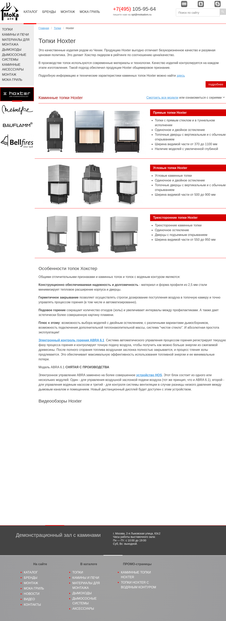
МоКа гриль (34, 588)
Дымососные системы (14, 57)
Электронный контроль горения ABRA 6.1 (71, 340)
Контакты (32, 604)
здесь (181, 75)
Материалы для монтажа (15, 42)
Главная (43, 28)
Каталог (31, 11)
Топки (57, 28)
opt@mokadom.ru (141, 14)
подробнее (215, 84)
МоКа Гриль (90, 11)
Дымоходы (11, 49)
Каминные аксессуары (13, 67)
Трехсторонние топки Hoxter (175, 217)
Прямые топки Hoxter (170, 112)
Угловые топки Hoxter (170, 168)
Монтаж (68, 11)
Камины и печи (15, 34)
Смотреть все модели (162, 97)
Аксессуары (83, 608)
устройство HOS (149, 375)
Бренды (49, 11)
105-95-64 (134, 9)
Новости (31, 593)
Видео (29, 599)
